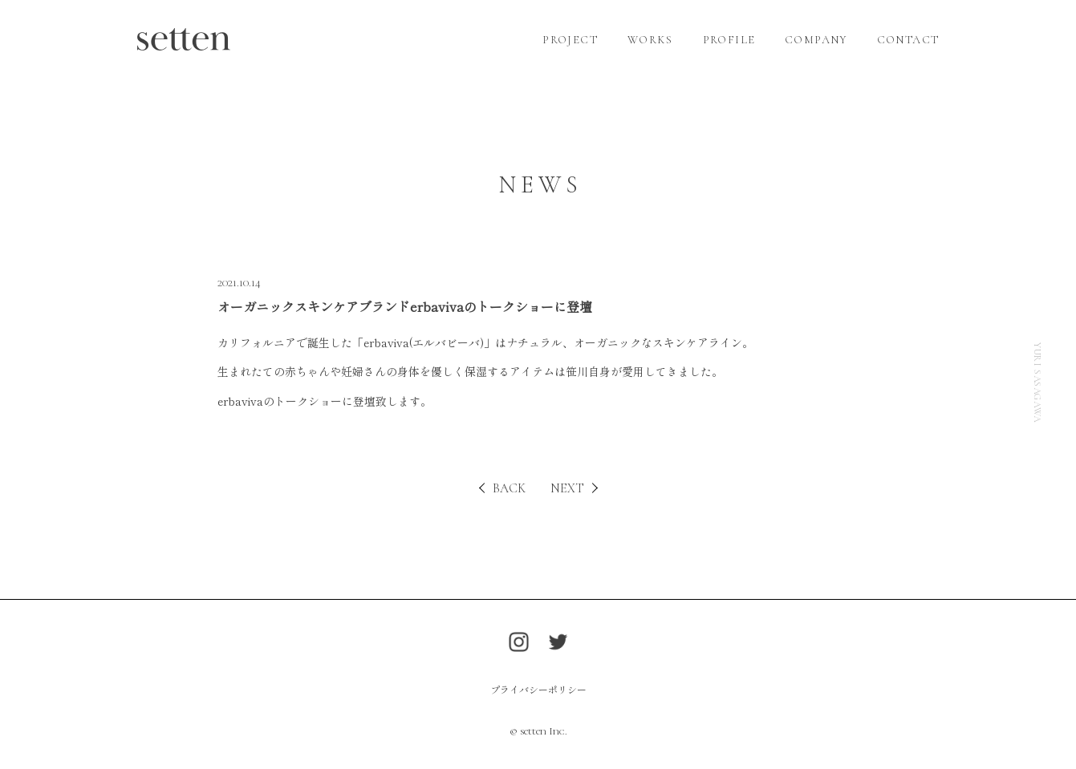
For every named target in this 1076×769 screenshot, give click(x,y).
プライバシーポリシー (538, 689)
